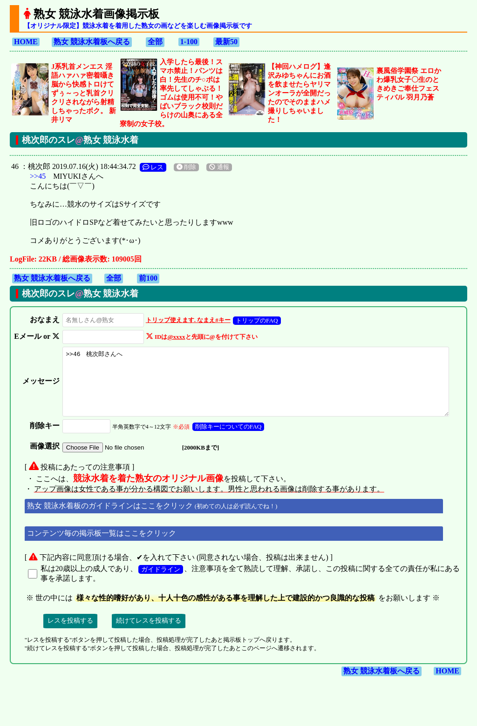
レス (153, 167)
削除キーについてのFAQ (226, 439)
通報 (219, 167)
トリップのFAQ (255, 320)
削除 (186, 167)
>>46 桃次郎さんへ (263, 388)
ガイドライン (160, 581)
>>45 (38, 176)
